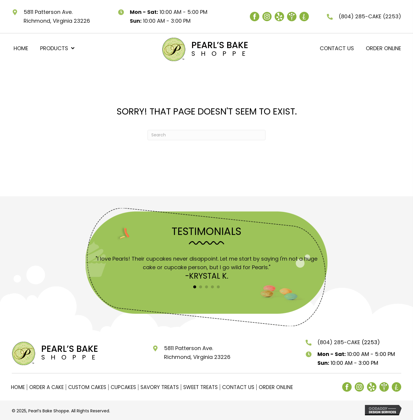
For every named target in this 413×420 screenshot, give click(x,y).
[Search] (207, 135)
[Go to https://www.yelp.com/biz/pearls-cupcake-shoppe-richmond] (279, 16)
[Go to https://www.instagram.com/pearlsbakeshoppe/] (267, 16)
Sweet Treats (200, 387)
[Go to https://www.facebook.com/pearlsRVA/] (254, 16)
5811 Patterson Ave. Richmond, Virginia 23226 (197, 352)
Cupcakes (123, 387)
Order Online (276, 387)
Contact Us (238, 387)
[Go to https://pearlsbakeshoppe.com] (195, 48)
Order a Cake (46, 387)
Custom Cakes (87, 387)
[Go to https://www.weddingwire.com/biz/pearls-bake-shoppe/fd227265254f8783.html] (291, 16)
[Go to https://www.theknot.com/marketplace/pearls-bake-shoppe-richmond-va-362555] (304, 16)
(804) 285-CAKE (361, 16)
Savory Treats (159, 387)
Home (18, 387)
